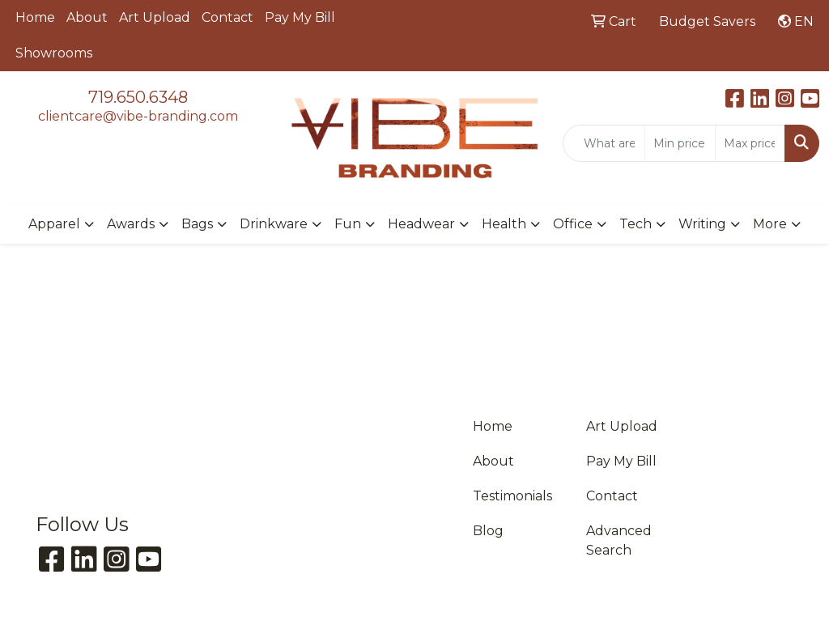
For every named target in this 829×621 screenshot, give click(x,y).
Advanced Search (619, 540)
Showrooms (53, 53)
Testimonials (512, 496)
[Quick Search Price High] (750, 143)
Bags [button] (197, 224)
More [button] (770, 224)
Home (35, 17)
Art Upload (154, 17)
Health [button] (504, 224)
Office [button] (573, 224)
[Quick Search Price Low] (679, 143)
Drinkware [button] (274, 224)
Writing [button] (702, 224)
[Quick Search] (604, 143)
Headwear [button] (421, 224)
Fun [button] (347, 224)
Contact (227, 17)
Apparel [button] (54, 224)
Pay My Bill (300, 17)
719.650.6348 (138, 97)
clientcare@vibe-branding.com (138, 116)
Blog (488, 530)
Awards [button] (131, 224)
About (87, 17)
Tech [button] (635, 224)
